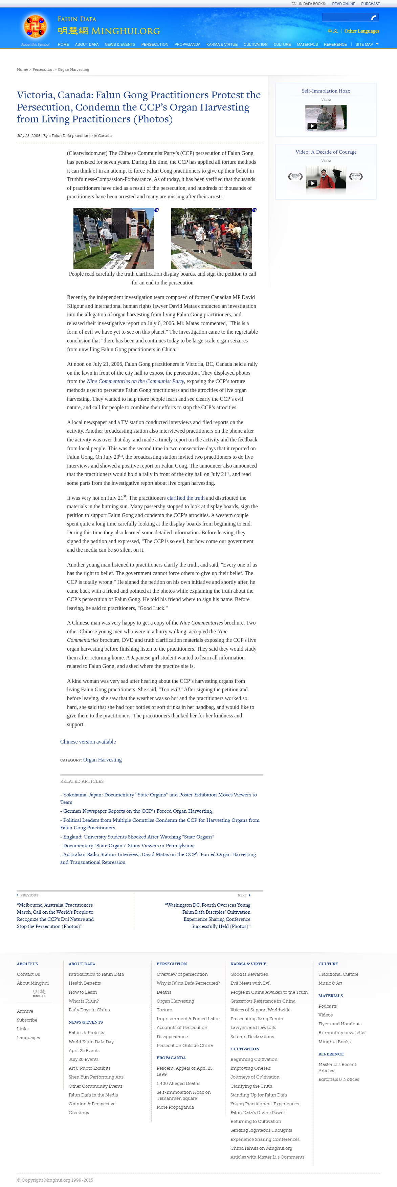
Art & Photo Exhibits (89, 1068)
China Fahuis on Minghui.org (261, 1148)
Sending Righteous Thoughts (261, 1130)
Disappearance (172, 1036)
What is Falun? (84, 1001)
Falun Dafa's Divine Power (257, 1112)
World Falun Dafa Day (91, 1041)
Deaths (164, 992)
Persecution (154, 44)
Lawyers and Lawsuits (253, 1027)
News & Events (120, 44)
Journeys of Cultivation (255, 1077)
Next (242, 895)
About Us (27, 964)
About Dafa (86, 44)
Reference (335, 44)
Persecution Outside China (185, 1045)
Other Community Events (96, 1086)
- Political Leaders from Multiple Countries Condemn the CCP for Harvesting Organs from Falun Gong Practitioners (160, 823)
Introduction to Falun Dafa (96, 974)
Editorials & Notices (338, 1079)
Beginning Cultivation (254, 1059)
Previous (29, 895)
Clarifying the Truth (251, 1086)
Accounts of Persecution (182, 1027)
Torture (164, 1009)
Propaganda (187, 44)
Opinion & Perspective (92, 1103)
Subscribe (27, 1020)
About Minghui (33, 983)
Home (63, 44)
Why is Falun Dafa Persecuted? (188, 983)
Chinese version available (88, 742)
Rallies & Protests (86, 1032)
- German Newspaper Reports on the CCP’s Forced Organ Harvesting (136, 810)
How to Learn (83, 992)
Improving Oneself (250, 1068)
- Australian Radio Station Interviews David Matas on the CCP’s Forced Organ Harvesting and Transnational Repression (158, 858)
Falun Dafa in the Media (93, 1094)
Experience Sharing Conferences (265, 1139)
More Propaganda (175, 1107)
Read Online (343, 4)
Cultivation (255, 44)
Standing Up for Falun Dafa (258, 1094)
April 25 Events (84, 1050)
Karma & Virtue (222, 44)
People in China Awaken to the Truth (269, 992)
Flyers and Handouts (339, 1023)
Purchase (370, 4)
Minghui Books (334, 1041)
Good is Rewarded (249, 974)
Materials (307, 44)
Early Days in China (89, 1009)
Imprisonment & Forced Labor (188, 1018)
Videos (325, 1014)
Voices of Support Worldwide (260, 1009)
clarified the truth (186, 498)
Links (22, 1028)
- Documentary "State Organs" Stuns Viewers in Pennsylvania (127, 845)
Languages (28, 1037)
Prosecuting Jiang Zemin (256, 1018)
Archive (25, 1011)
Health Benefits (85, 983)
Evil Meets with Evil (250, 983)
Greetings (79, 1112)
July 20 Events (83, 1059)
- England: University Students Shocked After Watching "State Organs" (137, 836)
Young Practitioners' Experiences (264, 1103)
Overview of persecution (182, 974)
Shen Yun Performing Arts (96, 1077)
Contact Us (28, 974)
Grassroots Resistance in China (262, 1001)
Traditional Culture (338, 974)
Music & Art (330, 983)
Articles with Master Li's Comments (267, 1157)
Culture (282, 44)
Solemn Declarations (252, 1036)
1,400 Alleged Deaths (178, 1083)
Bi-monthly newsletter (342, 1032)
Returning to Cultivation (255, 1121)
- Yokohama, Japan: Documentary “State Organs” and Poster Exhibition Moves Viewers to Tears (158, 798)
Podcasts (327, 1006)
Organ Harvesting (73, 69)
